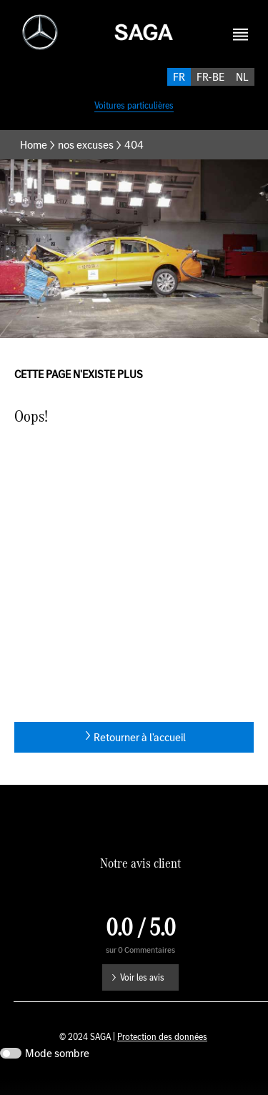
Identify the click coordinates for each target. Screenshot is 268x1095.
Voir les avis (142, 993)
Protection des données (162, 1052)
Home (33, 160)
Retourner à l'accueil (140, 752)
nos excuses (86, 160)
